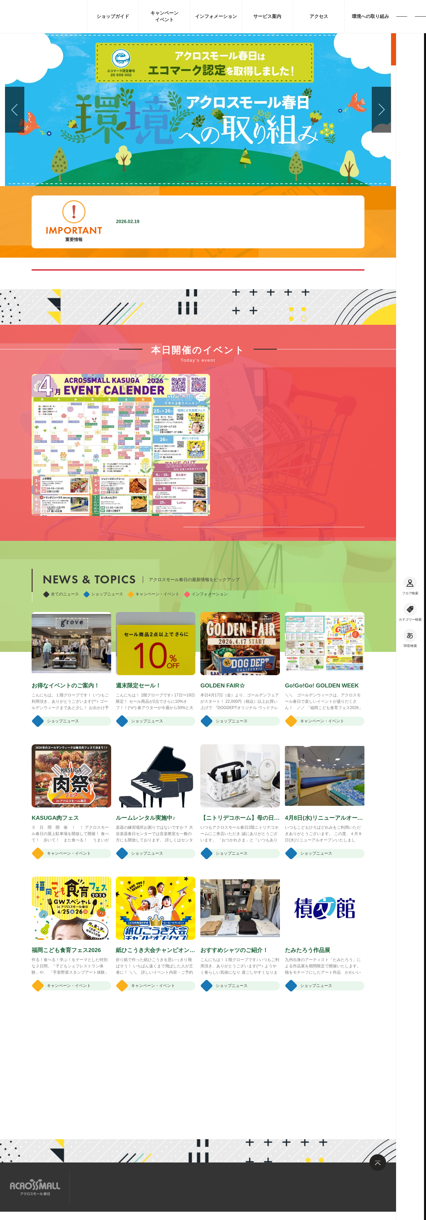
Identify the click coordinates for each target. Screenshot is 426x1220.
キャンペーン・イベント (153, 686)
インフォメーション (206, 686)
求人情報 (132, 1186)
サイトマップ (96, 1186)
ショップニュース (103, 686)
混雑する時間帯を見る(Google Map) (129, 279)
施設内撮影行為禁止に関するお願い (193, 222)
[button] (191, 181)
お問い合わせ (170, 1186)
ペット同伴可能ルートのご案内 (267, 279)
